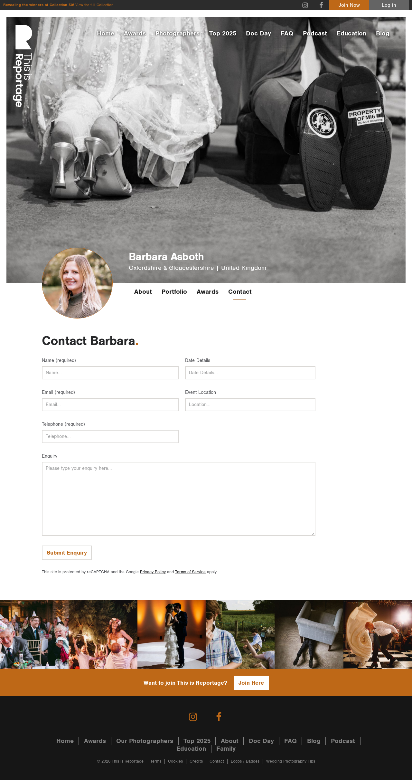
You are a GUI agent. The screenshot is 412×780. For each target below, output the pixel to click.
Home (105, 33)
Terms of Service (190, 572)
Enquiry (49, 456)
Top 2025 (222, 33)
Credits (196, 761)
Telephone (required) (63, 424)
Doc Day (258, 33)
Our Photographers (144, 741)
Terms (155, 761)
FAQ (287, 33)
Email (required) (58, 392)
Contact (240, 292)
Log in (389, 5)
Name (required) (59, 360)
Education (351, 33)
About (143, 292)
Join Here (251, 683)
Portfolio (174, 292)
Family (226, 749)
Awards (135, 33)
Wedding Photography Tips (290, 761)
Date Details (197, 360)
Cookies (175, 761)
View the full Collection (94, 5)
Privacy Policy (153, 572)
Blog (382, 33)
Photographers (177, 33)
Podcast (315, 33)
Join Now (349, 5)
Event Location (200, 392)
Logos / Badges (245, 761)
